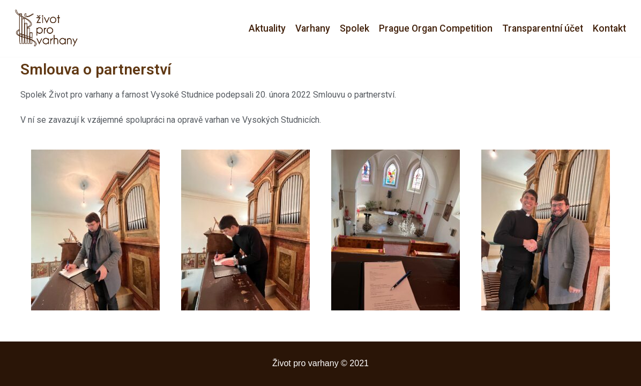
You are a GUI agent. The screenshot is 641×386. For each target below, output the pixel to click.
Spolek (354, 28)
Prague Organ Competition (436, 28)
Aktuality (267, 28)
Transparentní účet (542, 28)
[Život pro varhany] (49, 28)
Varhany (312, 28)
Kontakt (609, 28)
